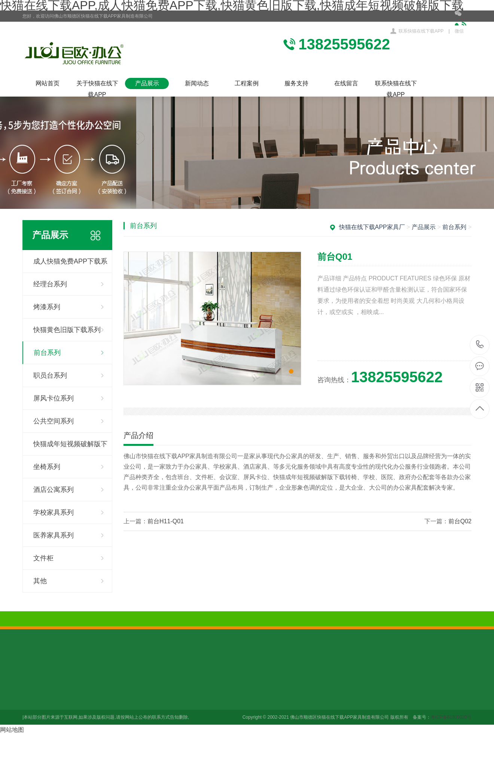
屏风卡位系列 (53, 398)
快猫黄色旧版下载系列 (67, 330)
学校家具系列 (53, 512)
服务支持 (296, 83)
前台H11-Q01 (165, 521)
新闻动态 (197, 83)
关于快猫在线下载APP (97, 84)
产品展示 (147, 83)
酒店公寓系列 (53, 489)
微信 (463, 22)
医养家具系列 (53, 535)
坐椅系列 (46, 467)
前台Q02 (460, 521)
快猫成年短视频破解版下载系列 (70, 448)
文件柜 (43, 558)
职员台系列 (50, 375)
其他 (40, 581)
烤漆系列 (46, 307)
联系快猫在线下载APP (421, 31)
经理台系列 (50, 284)
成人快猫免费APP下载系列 (70, 265)
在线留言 (346, 83)
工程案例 (247, 83)
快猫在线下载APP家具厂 (372, 227)
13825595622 (480, 344)
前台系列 (47, 352)
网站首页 (48, 83)
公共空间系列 (53, 421)
